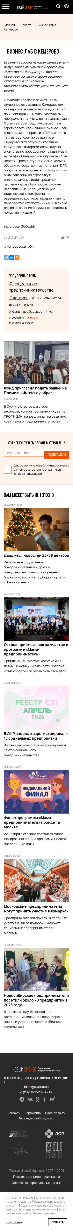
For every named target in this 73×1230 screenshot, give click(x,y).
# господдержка (46, 297)
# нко (49, 311)
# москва (32, 317)
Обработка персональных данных (37, 1183)
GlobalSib (27, 226)
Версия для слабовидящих (36, 1118)
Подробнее (14, 1222)
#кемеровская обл (18, 246)
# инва (14, 305)
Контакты (14, 1113)
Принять (58, 1222)
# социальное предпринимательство (31, 287)
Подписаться (56, 454)
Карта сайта (32, 1113)
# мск (28, 305)
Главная (9, 25)
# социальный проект (21, 322)
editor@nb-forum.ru (36, 1087)
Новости (26, 25)
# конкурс (18, 297)
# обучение (16, 317)
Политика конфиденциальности (36, 1177)
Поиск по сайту (55, 1113)
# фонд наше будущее (25, 312)
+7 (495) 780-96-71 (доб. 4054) (36, 1092)
